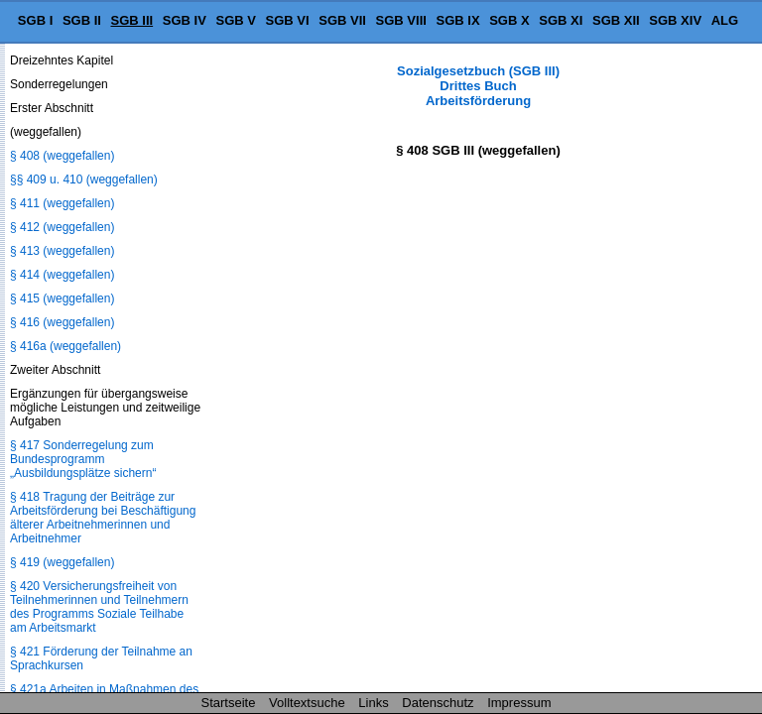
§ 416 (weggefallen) (62, 322)
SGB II (82, 20)
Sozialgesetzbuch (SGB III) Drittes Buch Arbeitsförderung (478, 85)
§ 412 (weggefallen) (62, 227)
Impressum (519, 702)
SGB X (509, 20)
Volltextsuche (307, 702)
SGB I (35, 20)
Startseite (228, 702)
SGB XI (560, 20)
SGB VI (288, 20)
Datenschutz (437, 702)
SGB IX (458, 20)
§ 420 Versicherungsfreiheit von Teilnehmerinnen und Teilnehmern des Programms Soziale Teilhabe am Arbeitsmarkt (99, 607)
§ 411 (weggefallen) (62, 203)
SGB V (235, 20)
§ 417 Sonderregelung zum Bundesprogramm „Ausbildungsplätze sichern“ (83, 459)
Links (373, 702)
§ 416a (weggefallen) (65, 346)
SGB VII (342, 20)
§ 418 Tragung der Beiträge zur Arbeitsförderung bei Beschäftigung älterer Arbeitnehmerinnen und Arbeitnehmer (102, 517)
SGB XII (616, 20)
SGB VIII (401, 20)
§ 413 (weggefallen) (62, 251)
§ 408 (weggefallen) (62, 156)
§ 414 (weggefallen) (62, 275)
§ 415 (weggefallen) (62, 298)
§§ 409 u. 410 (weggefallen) (84, 179)
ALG (724, 20)
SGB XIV (675, 20)
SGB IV (184, 20)
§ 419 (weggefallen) (62, 562)
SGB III (132, 20)
